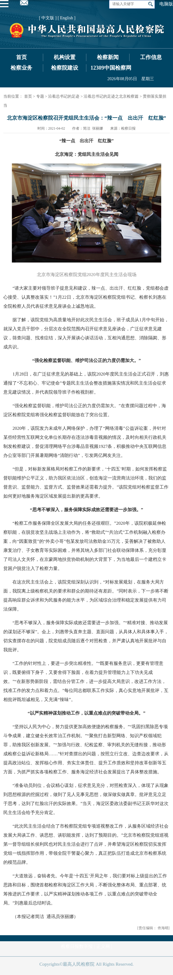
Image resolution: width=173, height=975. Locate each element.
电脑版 (166, 4)
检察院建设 (64, 68)
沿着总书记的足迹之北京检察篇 (111, 96)
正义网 (103, 946)
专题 (40, 96)
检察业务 (21, 68)
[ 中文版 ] (47, 18)
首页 (21, 57)
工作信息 (151, 57)
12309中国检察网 (111, 68)
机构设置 (64, 57)
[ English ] (66, 18)
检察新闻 (108, 57)
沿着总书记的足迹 (63, 96)
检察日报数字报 (77, 946)
